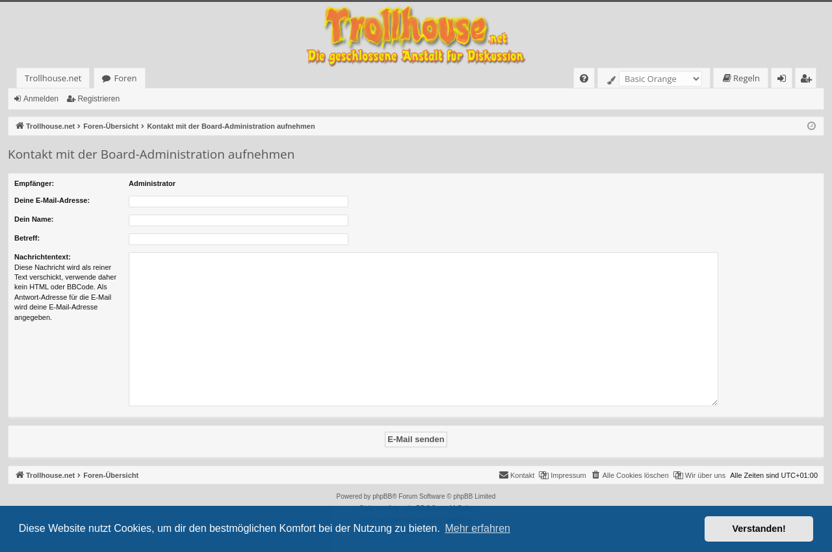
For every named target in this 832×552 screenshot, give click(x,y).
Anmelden (40, 98)
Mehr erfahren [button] (477, 528)
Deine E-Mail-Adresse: (52, 200)
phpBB (382, 496)
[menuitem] (584, 78)
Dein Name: (34, 219)
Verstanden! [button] (759, 528)
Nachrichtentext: (42, 257)
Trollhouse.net (53, 78)
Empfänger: (34, 183)
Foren (125, 78)
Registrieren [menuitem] (808, 80)
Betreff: (27, 238)
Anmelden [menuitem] (785, 80)
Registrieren (98, 98)
